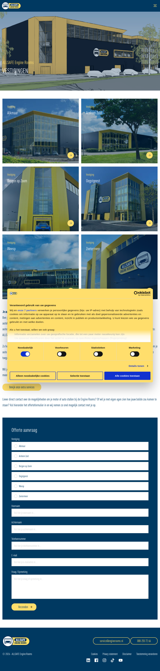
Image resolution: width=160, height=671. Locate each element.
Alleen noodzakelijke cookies (33, 375)
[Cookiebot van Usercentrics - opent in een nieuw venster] (136, 293)
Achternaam (16, 522)
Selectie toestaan (80, 375)
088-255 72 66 (144, 641)
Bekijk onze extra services (21, 387)
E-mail (14, 555)
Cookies (94, 654)
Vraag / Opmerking (19, 571)
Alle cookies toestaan (127, 375)
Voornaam (15, 506)
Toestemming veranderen (147, 654)
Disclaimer (127, 654)
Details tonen (136, 366)
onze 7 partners (27, 310)
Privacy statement (110, 654)
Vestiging (15, 439)
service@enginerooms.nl (111, 641)
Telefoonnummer (18, 538)
